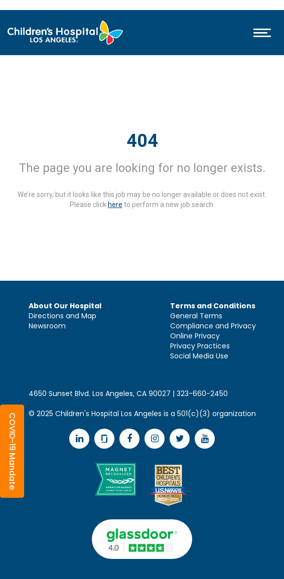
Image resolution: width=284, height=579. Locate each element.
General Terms (196, 316)
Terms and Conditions (212, 306)
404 (142, 140)
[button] (12, 451)
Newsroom (47, 326)
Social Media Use (199, 356)
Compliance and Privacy (213, 326)
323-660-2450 (202, 394)
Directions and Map (62, 316)
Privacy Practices (200, 346)
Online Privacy (195, 336)
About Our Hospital (65, 306)
